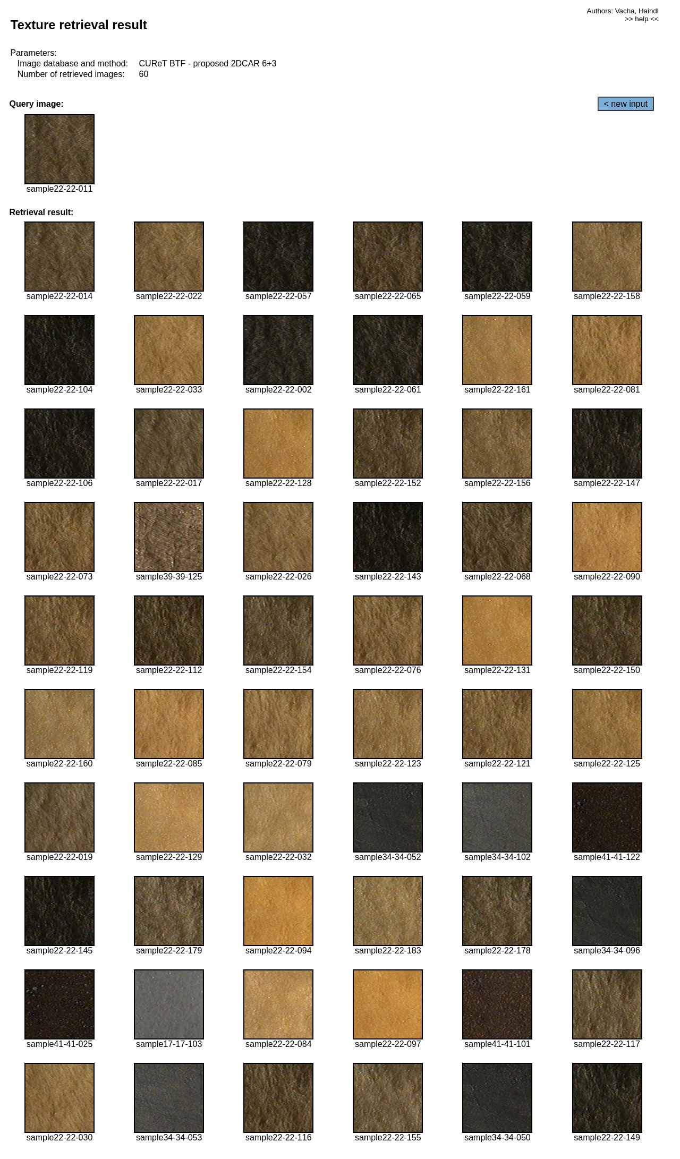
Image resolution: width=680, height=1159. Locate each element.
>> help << (642, 19)
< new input (626, 103)
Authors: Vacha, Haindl (622, 11)
